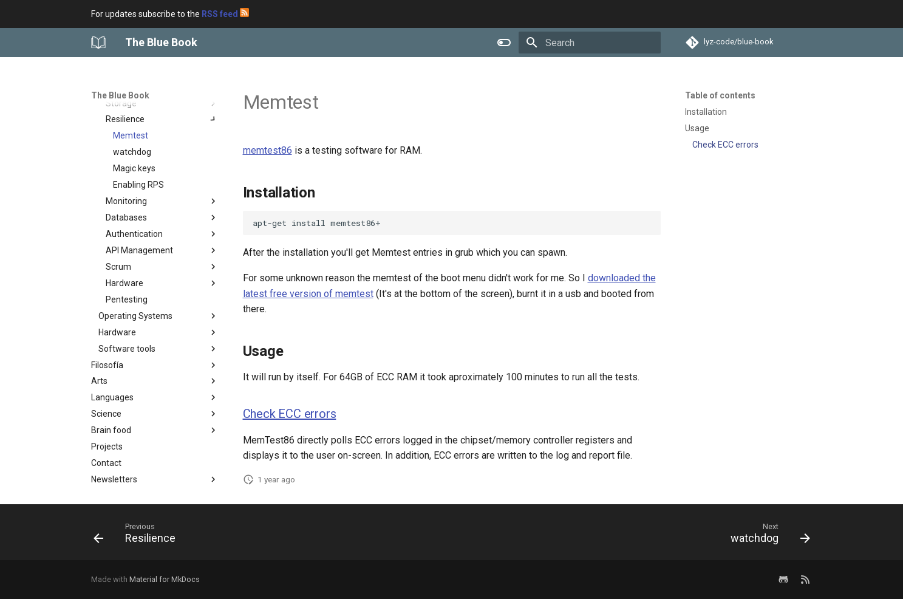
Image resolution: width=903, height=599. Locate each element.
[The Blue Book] (98, 42)
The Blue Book (120, 95)
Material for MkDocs (164, 579)
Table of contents (720, 95)
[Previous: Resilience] (138, 536)
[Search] (590, 42)
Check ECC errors (289, 413)
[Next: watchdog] (766, 536)
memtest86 (267, 150)
